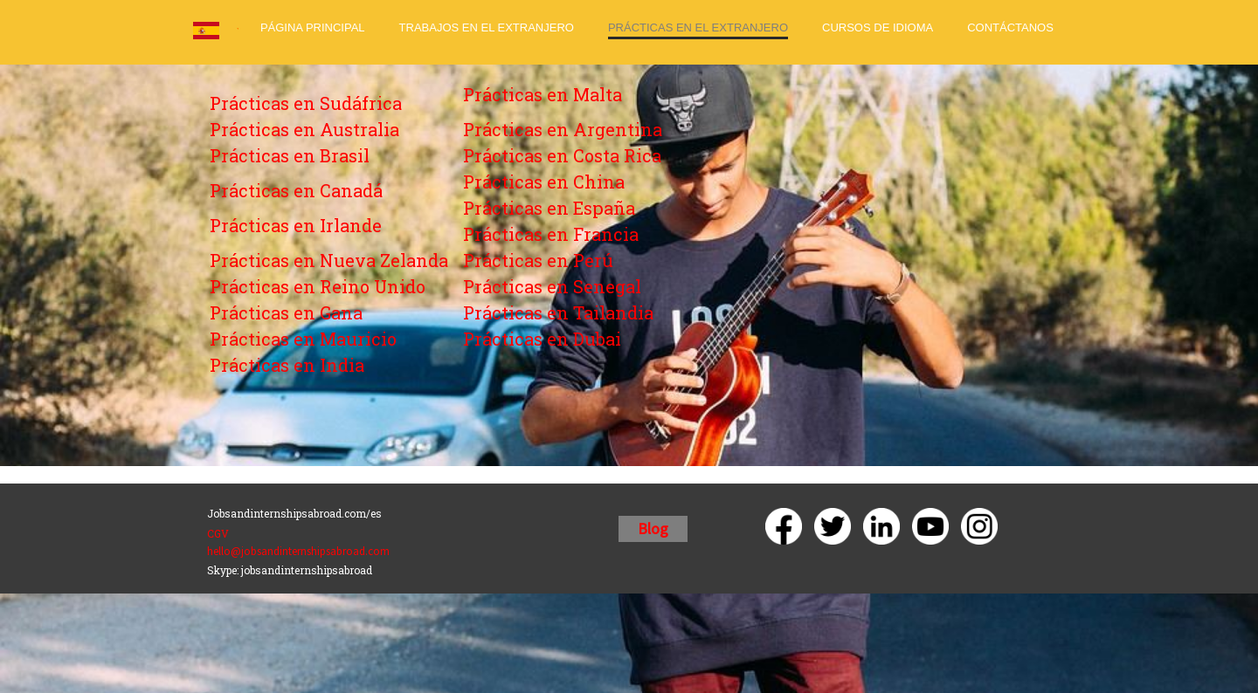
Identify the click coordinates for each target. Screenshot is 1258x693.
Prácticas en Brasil (290, 155)
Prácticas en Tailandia (558, 312)
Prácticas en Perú (538, 260)
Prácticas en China (544, 181)
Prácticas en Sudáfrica (306, 103)
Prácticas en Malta (542, 94)
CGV (218, 533)
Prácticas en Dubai (542, 338)
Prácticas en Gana (286, 312)
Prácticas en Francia (551, 234)
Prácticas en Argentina (562, 129)
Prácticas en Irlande (296, 225)
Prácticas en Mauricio (303, 338)
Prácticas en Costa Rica (562, 155)
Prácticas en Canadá (296, 190)
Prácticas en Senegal (552, 286)
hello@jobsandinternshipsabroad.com (298, 551)
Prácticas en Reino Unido (317, 286)
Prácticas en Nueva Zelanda (329, 260)
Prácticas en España (549, 207)
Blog (653, 528)
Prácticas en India (287, 364)
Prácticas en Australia (304, 129)
